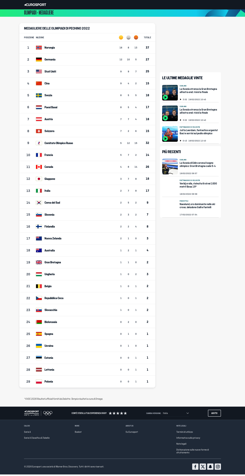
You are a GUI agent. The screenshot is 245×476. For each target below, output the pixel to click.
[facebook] (195, 468)
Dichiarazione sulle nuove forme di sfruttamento (192, 452)
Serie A (27, 433)
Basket (78, 433)
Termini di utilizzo (184, 433)
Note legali (181, 445)
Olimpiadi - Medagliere (39, 14)
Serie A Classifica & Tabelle (37, 439)
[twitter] (203, 468)
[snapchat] (210, 468)
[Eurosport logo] (35, 4)
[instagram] (218, 468)
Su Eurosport (132, 433)
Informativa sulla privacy (188, 439)
